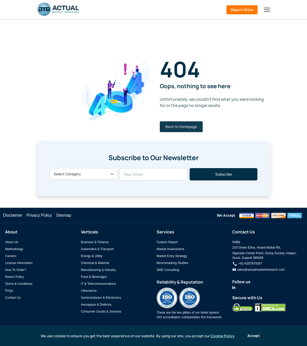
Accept (253, 335)
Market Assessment (170, 249)
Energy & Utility (92, 256)
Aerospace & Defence (96, 304)
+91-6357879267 (247, 263)
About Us (11, 242)
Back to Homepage (178, 126)
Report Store (242, 9)
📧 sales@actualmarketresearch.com (258, 269)
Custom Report (167, 242)
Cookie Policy (223, 335)
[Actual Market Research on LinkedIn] (233, 288)
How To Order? (15, 270)
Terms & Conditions (18, 284)
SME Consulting (168, 270)
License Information (19, 263)
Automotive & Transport (97, 249)
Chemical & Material (95, 263)
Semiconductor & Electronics (101, 297)
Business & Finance (95, 242)
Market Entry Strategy (172, 256)
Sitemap (63, 215)
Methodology (14, 249)
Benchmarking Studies (172, 263)
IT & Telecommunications (98, 284)
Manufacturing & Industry (98, 270)
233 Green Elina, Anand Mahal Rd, (256, 247)
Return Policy (14, 277)
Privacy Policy (39, 215)
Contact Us (13, 297)
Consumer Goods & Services (101, 311)
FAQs (9, 291)
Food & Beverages (94, 277)
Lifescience (89, 291)
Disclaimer (12, 215)
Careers (10, 256)
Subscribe (223, 174)
